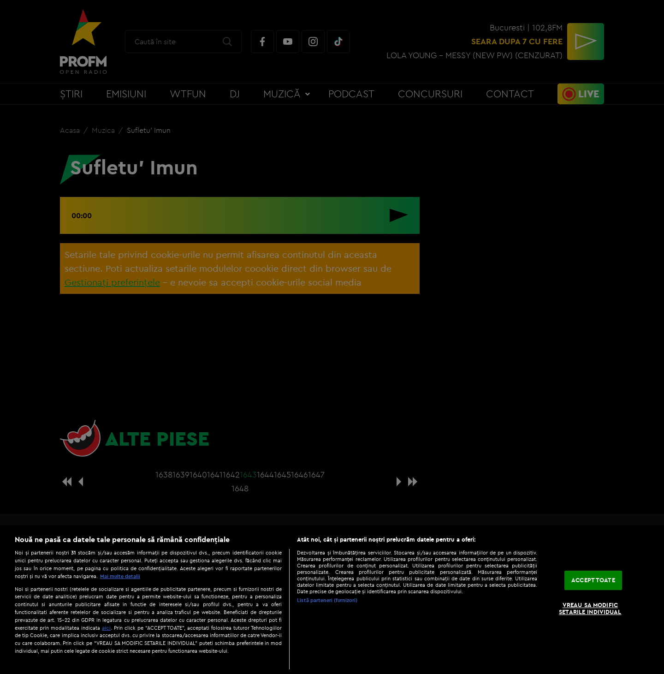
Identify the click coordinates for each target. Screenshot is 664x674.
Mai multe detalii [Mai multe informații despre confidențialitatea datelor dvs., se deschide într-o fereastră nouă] (120, 576)
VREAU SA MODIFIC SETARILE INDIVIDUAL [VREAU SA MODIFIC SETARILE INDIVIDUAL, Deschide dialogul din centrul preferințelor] (590, 608)
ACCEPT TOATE (593, 580)
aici (106, 627)
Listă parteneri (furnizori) (327, 600)
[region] (332, 599)
